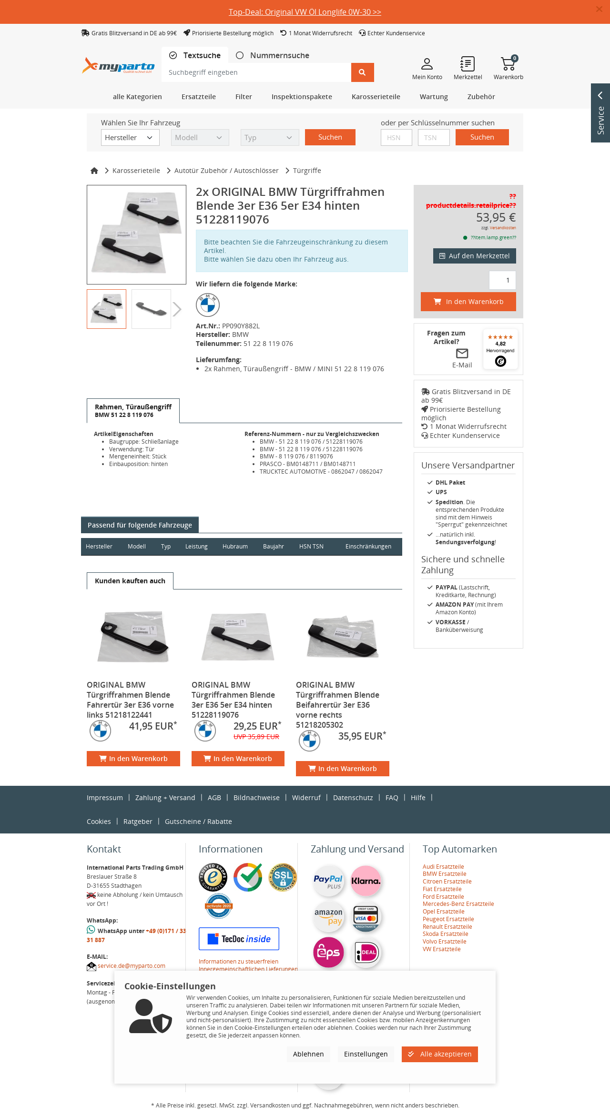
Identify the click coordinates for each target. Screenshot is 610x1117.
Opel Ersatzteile (444, 911)
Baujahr (275, 546)
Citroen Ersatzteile (447, 881)
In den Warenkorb (133, 758)
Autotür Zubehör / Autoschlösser (226, 170)
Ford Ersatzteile (443, 897)
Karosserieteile (136, 170)
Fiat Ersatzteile (442, 889)
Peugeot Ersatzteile (448, 919)
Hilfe (418, 797)
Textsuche (201, 56)
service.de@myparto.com (131, 966)
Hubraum (236, 546)
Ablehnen (308, 1053)
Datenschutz (353, 797)
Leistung (197, 546)
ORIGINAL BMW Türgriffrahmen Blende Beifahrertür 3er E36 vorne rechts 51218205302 (337, 705)
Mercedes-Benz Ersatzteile (458, 904)
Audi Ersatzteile (443, 867)
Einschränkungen (368, 546)
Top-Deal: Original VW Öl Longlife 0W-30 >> (305, 12)
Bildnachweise (257, 797)
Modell (137, 546)
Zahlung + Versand (165, 797)
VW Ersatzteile (442, 949)
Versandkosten (503, 227)
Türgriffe (307, 170)
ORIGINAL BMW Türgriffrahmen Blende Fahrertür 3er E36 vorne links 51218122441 (130, 700)
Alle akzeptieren (440, 1053)
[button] (603, 9)
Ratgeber (137, 821)
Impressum (105, 797)
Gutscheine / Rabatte (198, 821)
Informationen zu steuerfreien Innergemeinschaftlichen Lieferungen (248, 965)
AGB (214, 797)
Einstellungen (366, 1053)
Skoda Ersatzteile (445, 934)
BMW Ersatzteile (445, 874)
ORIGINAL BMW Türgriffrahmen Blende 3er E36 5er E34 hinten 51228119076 (233, 700)
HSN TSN (313, 546)
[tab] (195, 55)
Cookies (99, 821)
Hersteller (99, 546)
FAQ (392, 797)
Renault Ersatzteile (447, 927)
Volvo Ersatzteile (445, 941)
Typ (166, 546)
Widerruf (306, 797)
